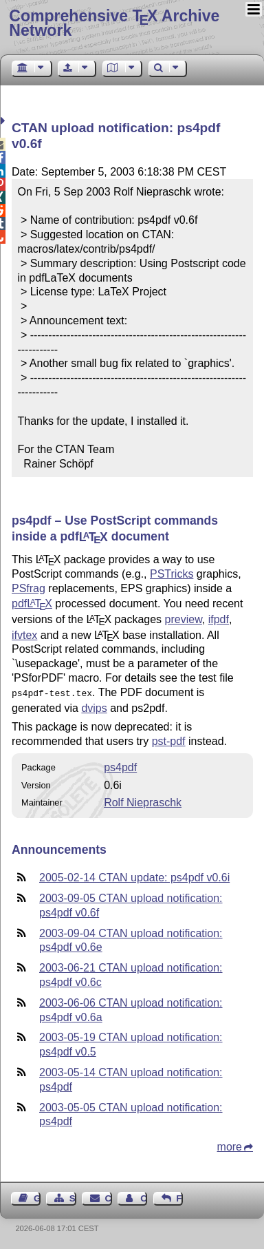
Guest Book (37, 1197)
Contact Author (143, 1197)
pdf (32, 603)
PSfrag (28, 588)
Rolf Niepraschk (143, 801)
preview (183, 619)
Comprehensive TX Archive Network (114, 23)
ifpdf (218, 619)
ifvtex (24, 635)
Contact (108, 1197)
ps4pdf (120, 766)
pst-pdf (169, 740)
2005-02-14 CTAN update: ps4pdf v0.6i (134, 876)
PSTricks (171, 574)
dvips (94, 707)
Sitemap (72, 1197)
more (229, 1145)
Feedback (179, 1197)
